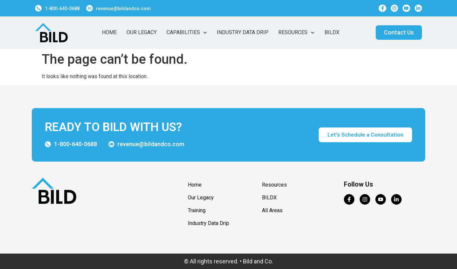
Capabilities (187, 32)
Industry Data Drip (242, 32)
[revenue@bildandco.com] (89, 8)
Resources (296, 32)
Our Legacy (142, 32)
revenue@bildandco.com (123, 8)
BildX (332, 32)
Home (109, 32)
